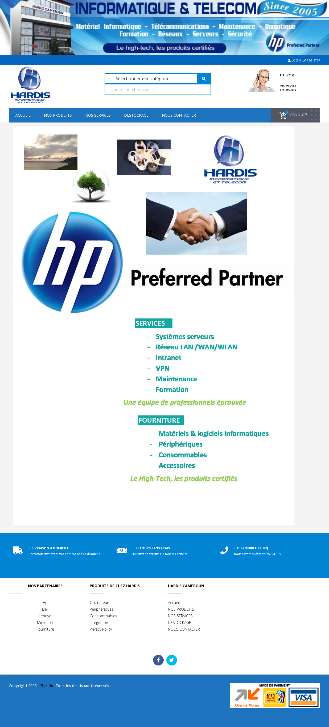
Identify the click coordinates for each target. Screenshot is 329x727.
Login (294, 60)
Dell (45, 609)
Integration (99, 622)
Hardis (46, 686)
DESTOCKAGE (136, 115)
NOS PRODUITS (58, 115)
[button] (292, 114)
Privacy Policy (101, 629)
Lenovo (45, 615)
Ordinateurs (100, 602)
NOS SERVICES (98, 115)
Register (311, 60)
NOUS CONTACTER (179, 115)
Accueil (23, 115)
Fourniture (45, 629)
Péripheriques (101, 609)
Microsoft (45, 622)
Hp (45, 602)
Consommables (103, 615)
